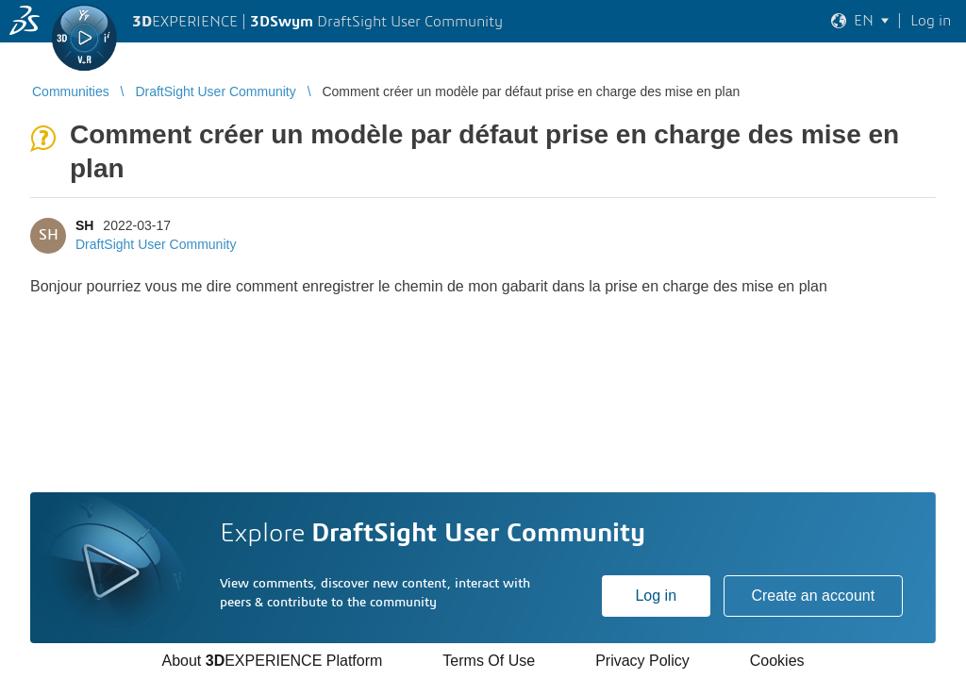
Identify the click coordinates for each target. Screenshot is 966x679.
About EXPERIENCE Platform (271, 661)
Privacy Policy (642, 661)
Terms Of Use (488, 661)
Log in (655, 596)
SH (84, 225)
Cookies (777, 661)
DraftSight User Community (155, 244)
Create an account (812, 596)
